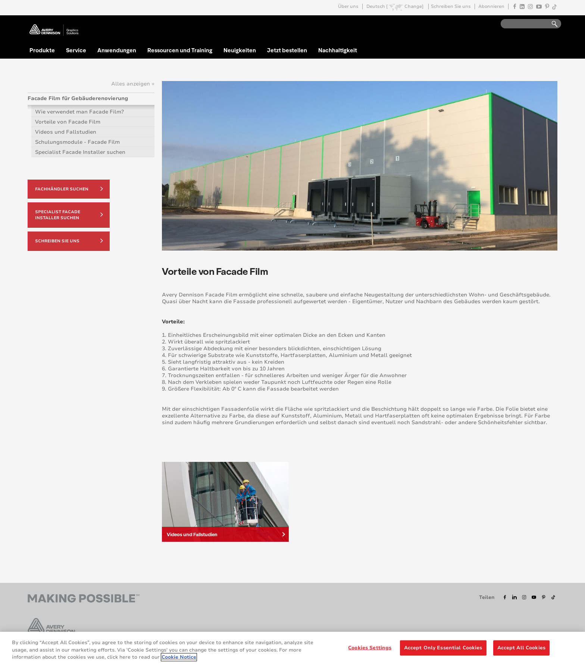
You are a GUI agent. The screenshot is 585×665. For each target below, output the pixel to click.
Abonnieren (491, 6)
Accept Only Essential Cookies (443, 647)
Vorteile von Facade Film (67, 121)
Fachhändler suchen (69, 188)
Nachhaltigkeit (337, 50)
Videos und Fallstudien (65, 132)
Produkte (42, 50)
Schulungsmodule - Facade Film (77, 142)
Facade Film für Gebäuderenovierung (78, 98)
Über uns (348, 6)
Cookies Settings (369, 647)
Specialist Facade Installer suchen (80, 152)
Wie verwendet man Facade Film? (79, 111)
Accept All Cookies (521, 647)
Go (551, 24)
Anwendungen (116, 50)
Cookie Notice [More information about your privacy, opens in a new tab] (179, 657)
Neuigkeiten (239, 50)
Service (76, 50)
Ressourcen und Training (179, 50)
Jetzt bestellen (287, 50)
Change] (413, 6)
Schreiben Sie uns (451, 6)
